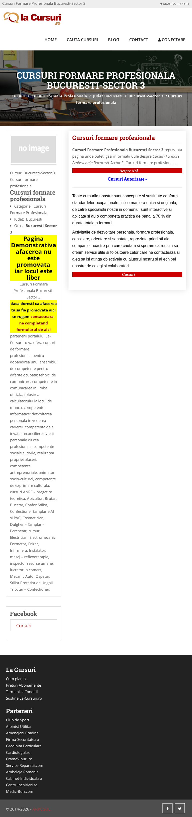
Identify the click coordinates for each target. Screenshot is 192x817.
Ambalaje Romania (22, 771)
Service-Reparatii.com (24, 765)
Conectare (171, 39)
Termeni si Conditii (22, 691)
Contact (138, 39)
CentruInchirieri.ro (22, 784)
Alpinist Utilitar (19, 726)
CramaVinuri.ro (19, 758)
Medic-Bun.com (19, 791)
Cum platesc (16, 678)
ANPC (37, 809)
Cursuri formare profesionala (113, 138)
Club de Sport (17, 719)
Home (50, 39)
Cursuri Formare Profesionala (59, 95)
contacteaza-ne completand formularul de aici (35, 323)
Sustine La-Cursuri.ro (24, 698)
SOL (46, 809)
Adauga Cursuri (174, 4)
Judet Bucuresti (107, 95)
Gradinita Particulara (24, 745)
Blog (113, 39)
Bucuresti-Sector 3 (145, 95)
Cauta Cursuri (82, 39)
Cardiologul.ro (18, 752)
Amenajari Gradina (22, 732)
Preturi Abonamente (23, 685)
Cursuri (19, 95)
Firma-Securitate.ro (22, 739)
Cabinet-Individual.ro (24, 778)
